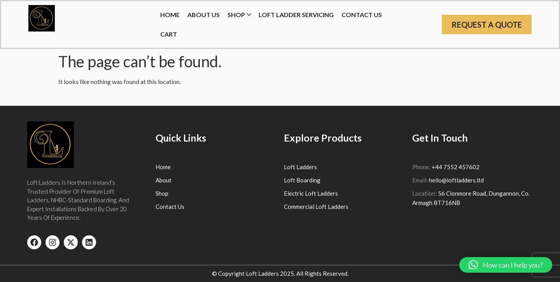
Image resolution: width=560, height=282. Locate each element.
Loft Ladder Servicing (296, 14)
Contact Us (361, 14)
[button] (505, 265)
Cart (168, 34)
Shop (236, 14)
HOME (170, 14)
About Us (203, 14)
